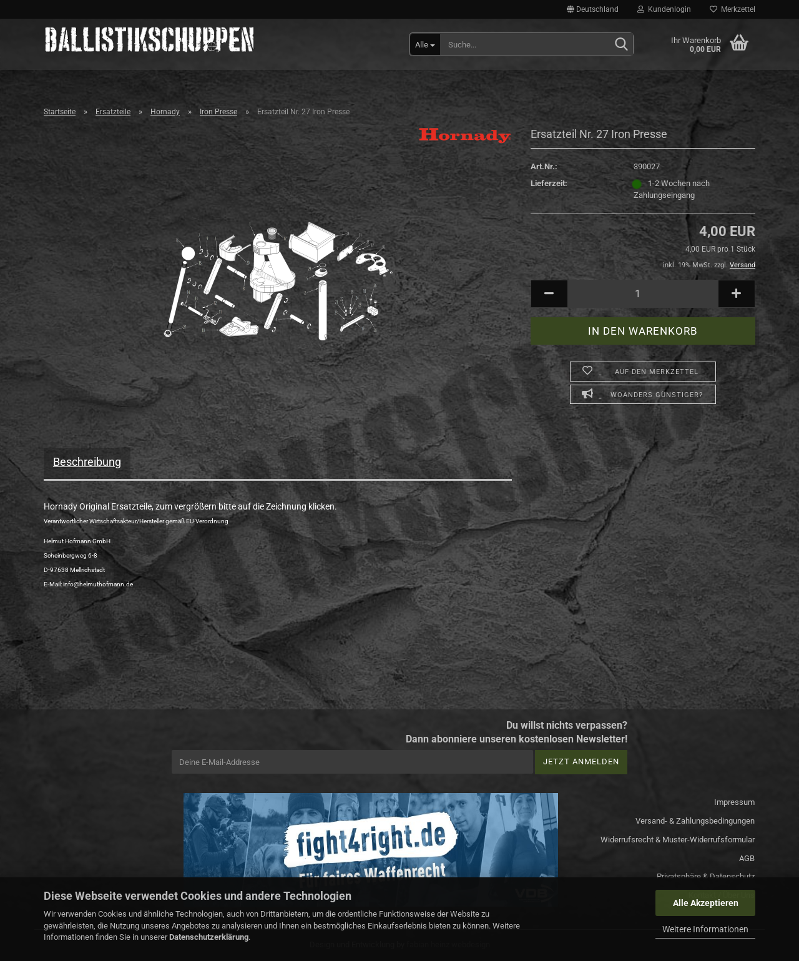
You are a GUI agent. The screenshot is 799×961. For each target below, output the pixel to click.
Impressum (734, 802)
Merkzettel (732, 9)
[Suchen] (621, 45)
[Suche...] (425, 44)
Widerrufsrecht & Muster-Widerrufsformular (677, 839)
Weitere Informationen (705, 929)
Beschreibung (87, 461)
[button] (592, 9)
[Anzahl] (643, 294)
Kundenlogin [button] (664, 9)
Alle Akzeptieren (705, 903)
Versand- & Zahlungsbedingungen (695, 820)
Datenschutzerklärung (208, 937)
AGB (747, 858)
